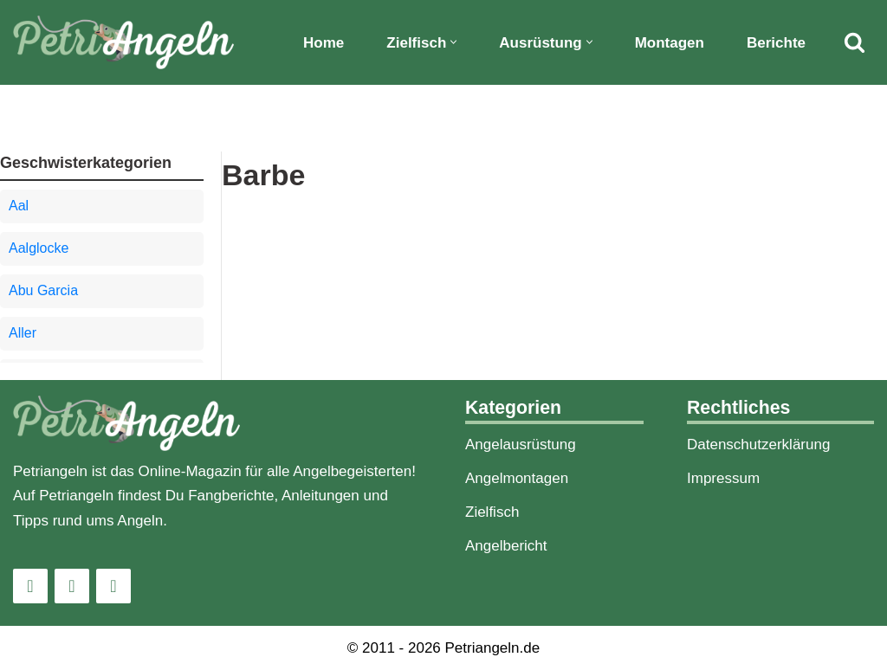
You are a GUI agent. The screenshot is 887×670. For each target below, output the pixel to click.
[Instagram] (30, 586)
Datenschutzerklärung (758, 444)
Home (323, 43)
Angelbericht (506, 546)
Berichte (776, 43)
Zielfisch (492, 512)
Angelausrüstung (520, 444)
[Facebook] (72, 586)
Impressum (723, 478)
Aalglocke (38, 248)
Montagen (669, 43)
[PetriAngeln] (123, 42)
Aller (22, 332)
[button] (453, 42)
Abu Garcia (43, 290)
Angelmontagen (516, 478)
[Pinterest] (113, 586)
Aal (19, 205)
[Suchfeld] (854, 42)
